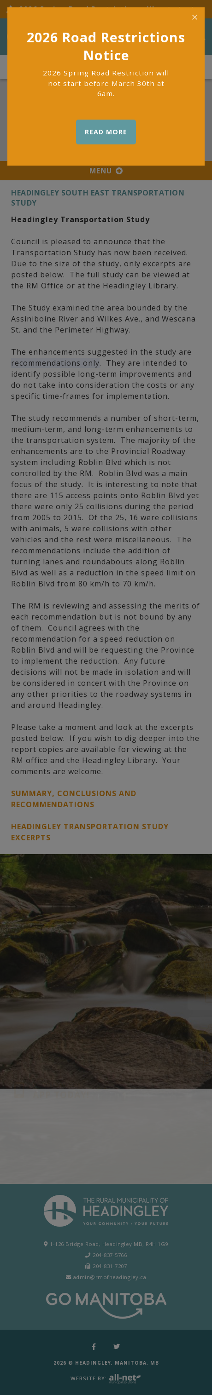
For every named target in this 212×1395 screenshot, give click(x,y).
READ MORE (106, 131)
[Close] (195, 17)
